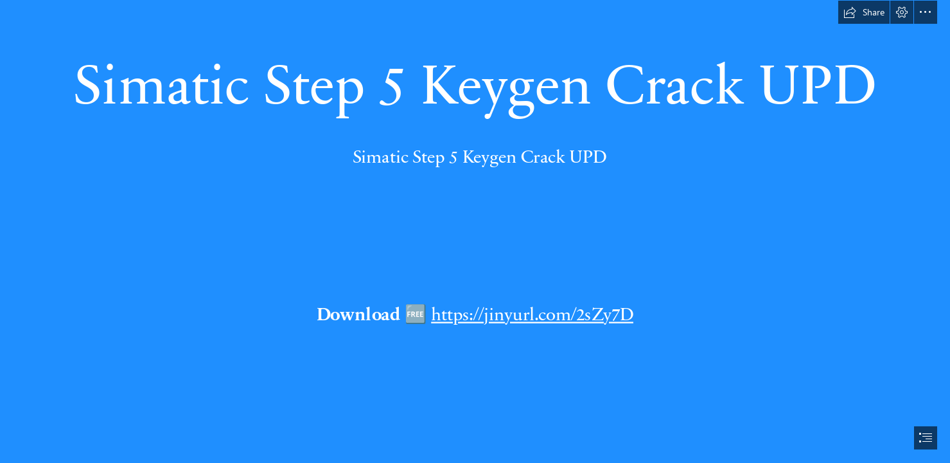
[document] (475, 231)
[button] (864, 12)
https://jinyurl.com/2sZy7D (532, 313)
